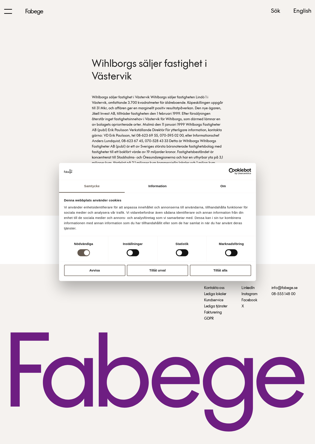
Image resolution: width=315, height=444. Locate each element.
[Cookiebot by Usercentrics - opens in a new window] (232, 171)
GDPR (209, 319)
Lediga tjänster (216, 306)
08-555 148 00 (283, 294)
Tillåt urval (157, 270)
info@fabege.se (284, 288)
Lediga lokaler (215, 294)
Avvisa (94, 270)
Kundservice (213, 300)
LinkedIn (248, 288)
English (302, 11)
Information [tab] (157, 186)
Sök (275, 11)
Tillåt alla (221, 270)
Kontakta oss (214, 288)
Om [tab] (223, 186)
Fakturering (213, 312)
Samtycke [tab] (92, 186)
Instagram (249, 294)
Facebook (249, 300)
